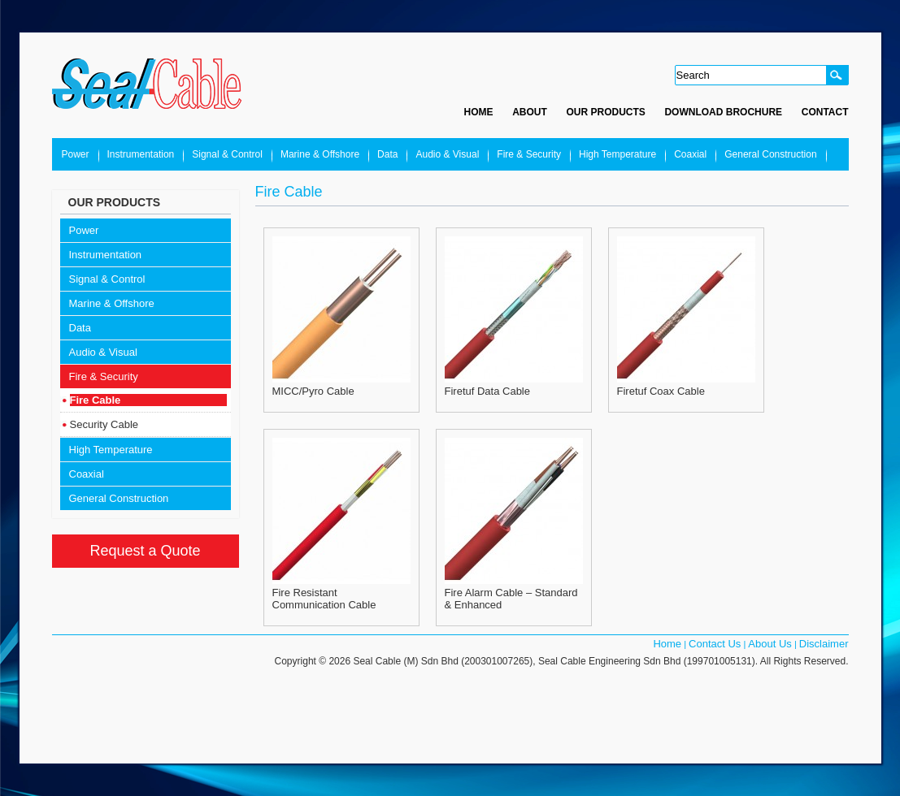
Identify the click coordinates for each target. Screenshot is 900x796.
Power (75, 154)
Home (478, 112)
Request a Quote (144, 551)
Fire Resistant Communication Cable (324, 598)
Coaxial (690, 154)
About (529, 112)
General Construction (770, 154)
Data (387, 154)
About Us (769, 644)
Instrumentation (141, 154)
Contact (825, 112)
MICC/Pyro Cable (313, 391)
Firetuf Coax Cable (661, 391)
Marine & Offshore (319, 154)
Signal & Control (227, 154)
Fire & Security (529, 154)
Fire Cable (95, 400)
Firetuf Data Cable (488, 391)
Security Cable (104, 424)
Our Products (605, 112)
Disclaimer (824, 644)
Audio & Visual (447, 154)
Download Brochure (723, 112)
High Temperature (617, 154)
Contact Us (715, 644)
